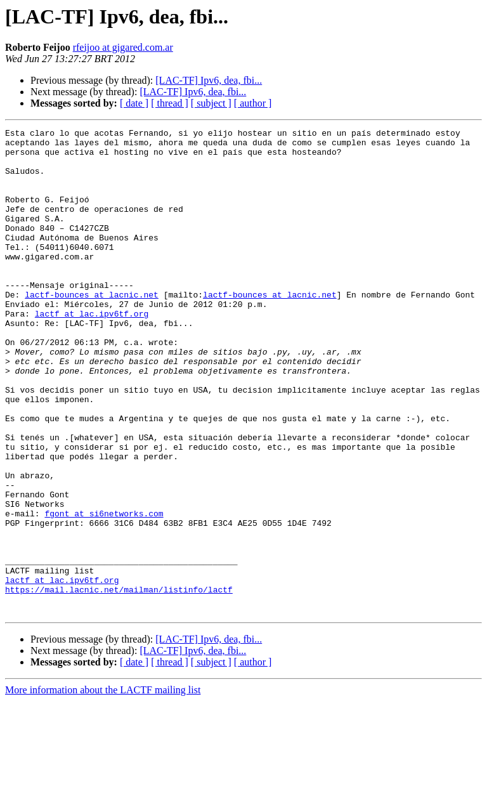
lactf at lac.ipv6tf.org (91, 351)
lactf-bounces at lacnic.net (92, 328)
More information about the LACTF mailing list (102, 787)
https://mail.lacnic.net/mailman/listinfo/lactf (119, 682)
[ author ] (253, 103)
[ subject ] (211, 103)
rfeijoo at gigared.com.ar (123, 47)
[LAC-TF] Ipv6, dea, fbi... (208, 80)
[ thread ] (169, 103)
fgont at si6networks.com (103, 591)
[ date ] (134, 103)
